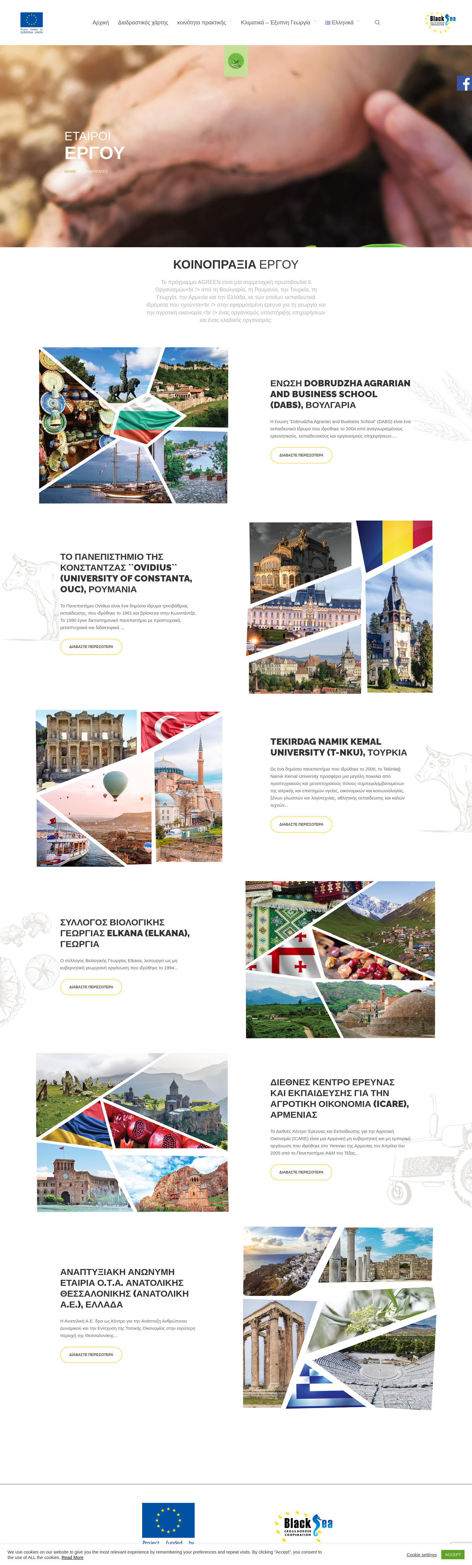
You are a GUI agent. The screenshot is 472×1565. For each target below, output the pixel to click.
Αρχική (100, 23)
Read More (73, 1557)
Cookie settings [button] (422, 1554)
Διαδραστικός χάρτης (143, 23)
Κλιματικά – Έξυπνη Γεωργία (275, 23)
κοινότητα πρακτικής (201, 23)
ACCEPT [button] (453, 1554)
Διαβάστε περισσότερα (301, 455)
